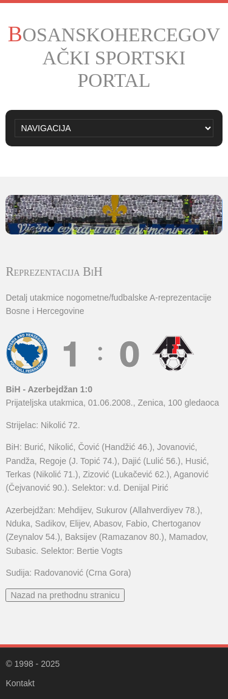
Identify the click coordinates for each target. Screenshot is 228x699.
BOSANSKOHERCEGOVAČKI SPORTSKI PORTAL (114, 57)
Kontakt (19, 683)
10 (177, 223)
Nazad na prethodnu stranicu (65, 595)
